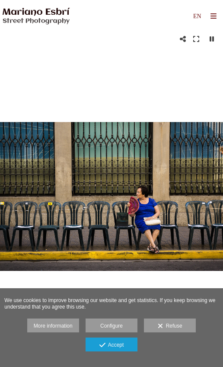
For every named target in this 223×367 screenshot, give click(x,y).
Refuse (170, 326)
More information (53, 326)
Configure (111, 326)
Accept (111, 345)
